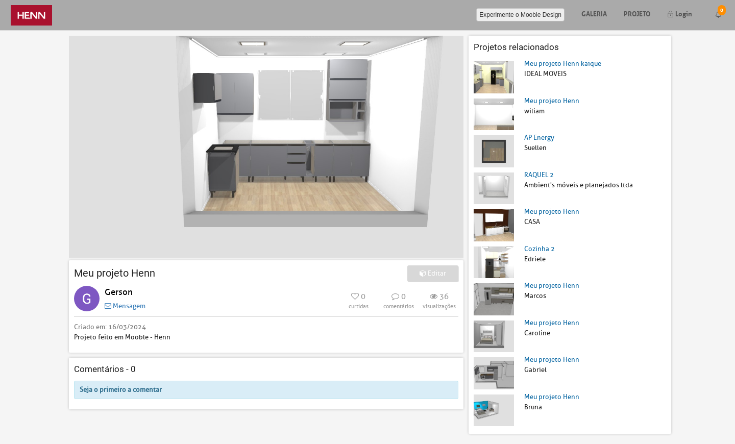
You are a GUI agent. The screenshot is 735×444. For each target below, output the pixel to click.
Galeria (594, 13)
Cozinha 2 (539, 248)
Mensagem (125, 306)
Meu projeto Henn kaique (562, 63)
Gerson (119, 292)
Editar (433, 273)
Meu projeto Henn (551, 100)
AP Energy (539, 137)
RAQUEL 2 (539, 174)
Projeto (637, 13)
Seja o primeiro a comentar (121, 389)
